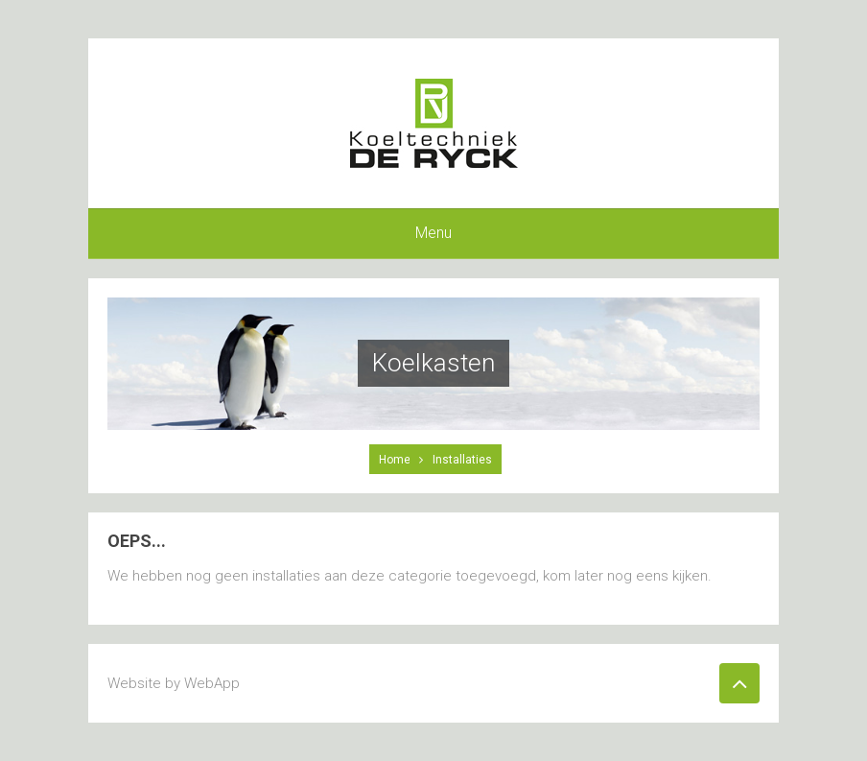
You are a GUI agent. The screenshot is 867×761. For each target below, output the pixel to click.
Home (394, 459)
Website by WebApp (173, 683)
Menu (433, 233)
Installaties (462, 459)
